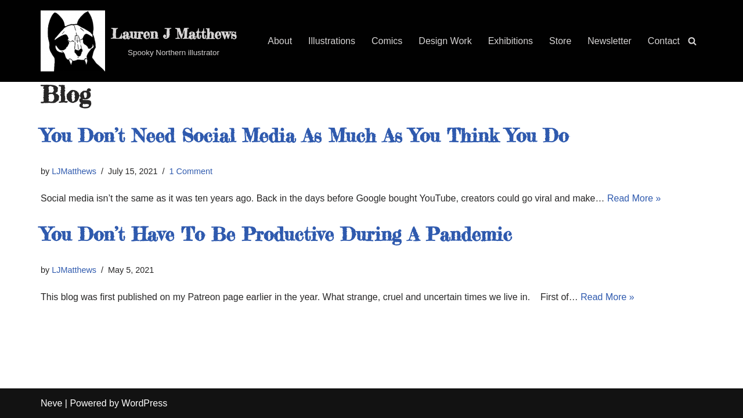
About (280, 41)
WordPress (144, 403)
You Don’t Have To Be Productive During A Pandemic (276, 234)
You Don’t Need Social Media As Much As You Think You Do (304, 135)
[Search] (692, 41)
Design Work (445, 41)
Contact (664, 41)
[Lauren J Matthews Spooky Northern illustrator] (138, 40)
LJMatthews (74, 171)
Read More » (634, 198)
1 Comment (190, 171)
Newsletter (609, 41)
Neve (51, 403)
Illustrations (331, 41)
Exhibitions (510, 41)
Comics (387, 41)
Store (560, 41)
